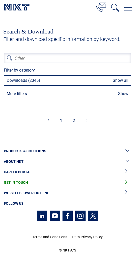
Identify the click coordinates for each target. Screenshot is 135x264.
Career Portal (67, 172)
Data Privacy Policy (87, 237)
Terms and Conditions (50, 237)
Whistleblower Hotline (67, 193)
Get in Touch (67, 182)
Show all (120, 80)
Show (123, 93)
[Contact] (101, 6)
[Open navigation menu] (128, 7)
